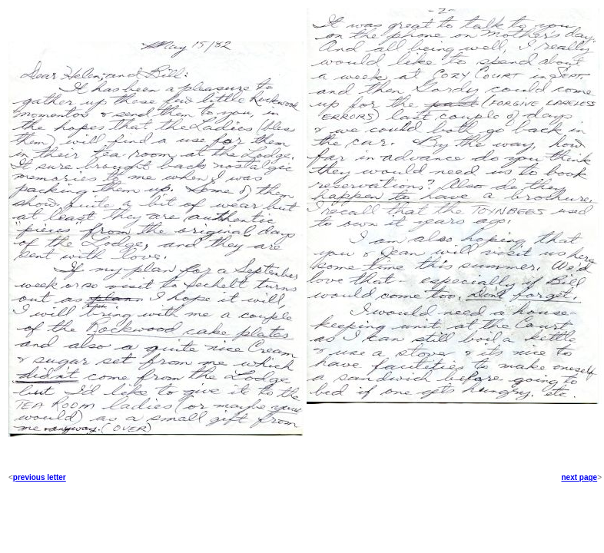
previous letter (39, 477)
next (569, 477)
